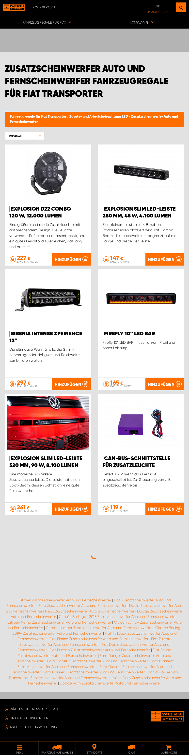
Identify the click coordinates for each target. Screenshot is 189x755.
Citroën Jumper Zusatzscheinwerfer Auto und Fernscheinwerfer (99, 628)
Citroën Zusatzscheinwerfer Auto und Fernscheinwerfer (64, 600)
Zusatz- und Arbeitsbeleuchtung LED (99, 116)
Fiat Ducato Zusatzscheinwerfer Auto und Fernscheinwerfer (99, 650)
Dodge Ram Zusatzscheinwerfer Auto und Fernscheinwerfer (110, 683)
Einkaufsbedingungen (29, 718)
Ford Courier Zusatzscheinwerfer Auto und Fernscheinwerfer (94, 672)
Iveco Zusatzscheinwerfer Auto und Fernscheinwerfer (89, 611)
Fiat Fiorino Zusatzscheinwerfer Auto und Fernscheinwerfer (98, 639)
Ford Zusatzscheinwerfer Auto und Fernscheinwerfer (82, 605)
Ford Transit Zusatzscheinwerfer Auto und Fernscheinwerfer (97, 661)
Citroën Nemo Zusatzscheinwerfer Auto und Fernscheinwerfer (59, 622)
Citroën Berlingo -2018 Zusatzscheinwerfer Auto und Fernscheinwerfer (118, 616)
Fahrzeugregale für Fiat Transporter (38, 116)
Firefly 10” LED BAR (129, 334)
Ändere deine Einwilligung (33, 727)
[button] (24, 136)
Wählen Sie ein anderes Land (35, 709)
